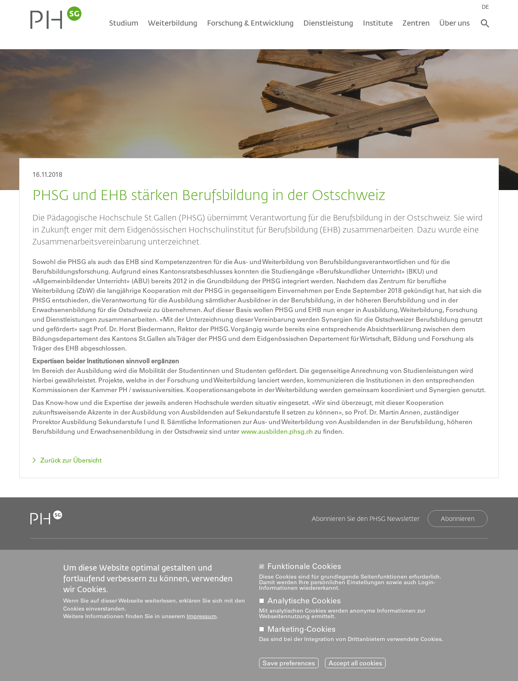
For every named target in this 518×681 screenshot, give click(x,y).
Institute (378, 23)
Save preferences (289, 663)
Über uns (454, 23)
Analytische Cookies (304, 601)
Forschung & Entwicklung (250, 23)
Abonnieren (457, 518)
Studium (123, 23)
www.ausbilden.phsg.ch (277, 431)
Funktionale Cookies (304, 566)
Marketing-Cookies (301, 629)
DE (485, 7)
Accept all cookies (355, 663)
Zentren (416, 23)
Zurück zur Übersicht (71, 460)
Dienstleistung (328, 23)
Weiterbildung (172, 23)
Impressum (202, 616)
